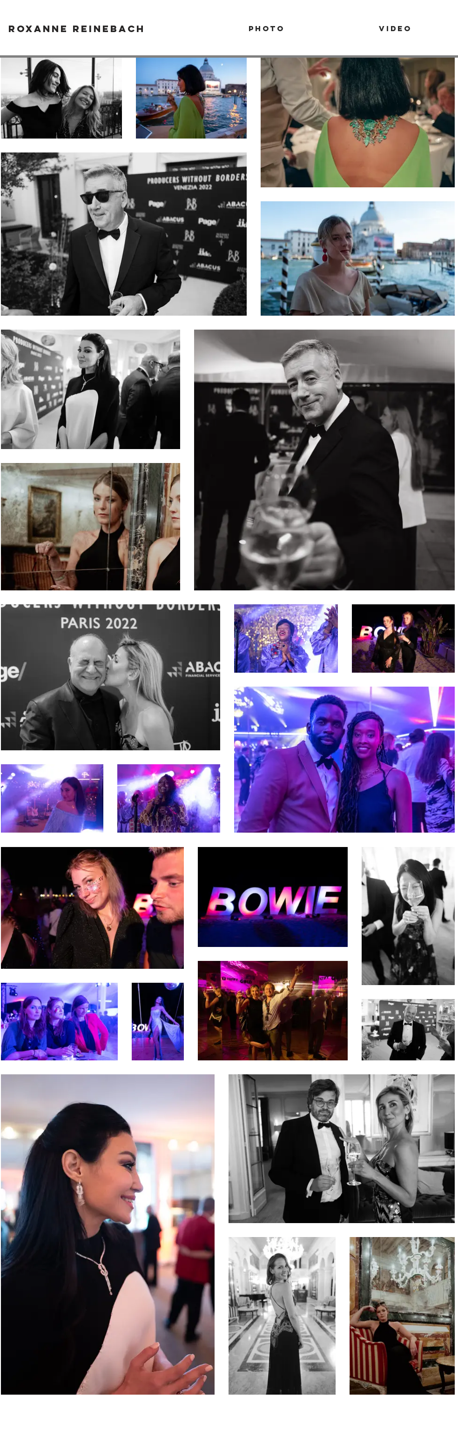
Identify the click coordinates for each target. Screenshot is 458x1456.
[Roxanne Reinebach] (76, 28)
